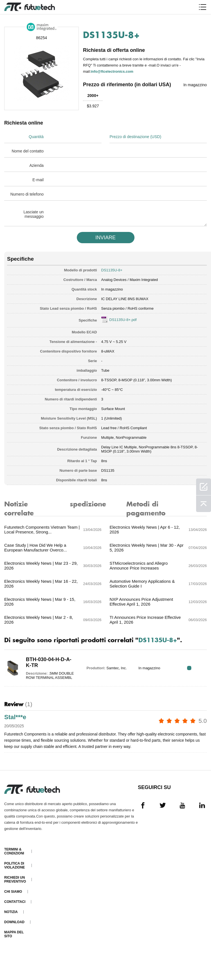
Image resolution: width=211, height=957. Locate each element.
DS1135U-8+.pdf (123, 320)
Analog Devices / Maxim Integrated (129, 280)
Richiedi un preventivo (15, 879)
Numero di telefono (27, 194)
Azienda (36, 165)
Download (14, 922)
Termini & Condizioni (14, 851)
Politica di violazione (14, 865)
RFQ (189, 668)
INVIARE (105, 237)
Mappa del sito (14, 934)
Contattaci (14, 902)
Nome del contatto (28, 151)
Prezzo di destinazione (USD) (135, 136)
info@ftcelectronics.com (112, 71)
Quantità (36, 136)
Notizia (11, 912)
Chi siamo (13, 892)
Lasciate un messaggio (33, 214)
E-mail (38, 180)
